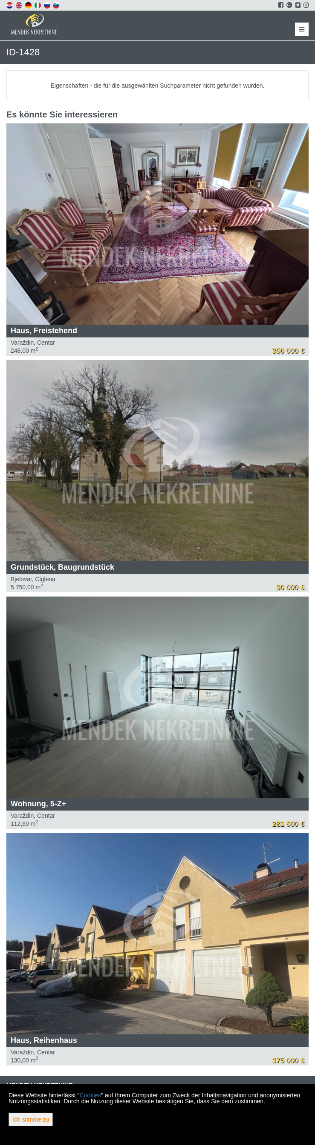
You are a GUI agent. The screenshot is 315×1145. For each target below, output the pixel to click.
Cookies (90, 1095)
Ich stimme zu (30, 1119)
